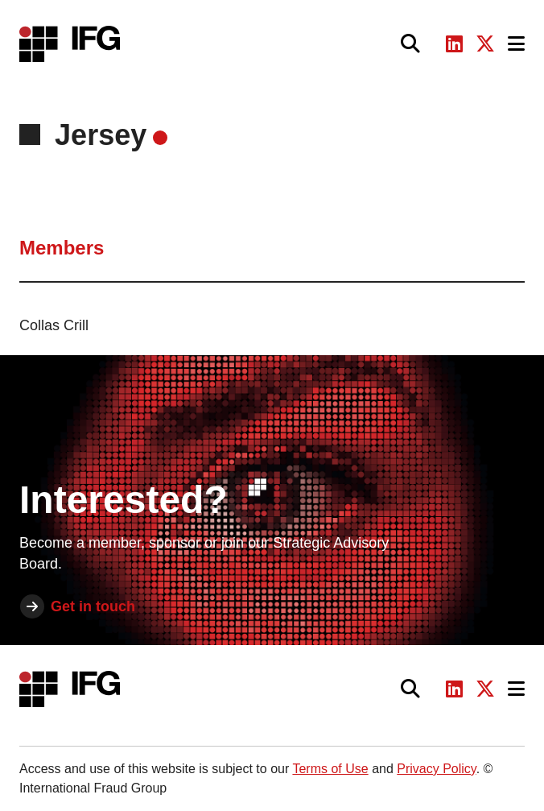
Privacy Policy (436, 769)
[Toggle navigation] (516, 44)
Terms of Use (330, 769)
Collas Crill (54, 325)
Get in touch (93, 606)
